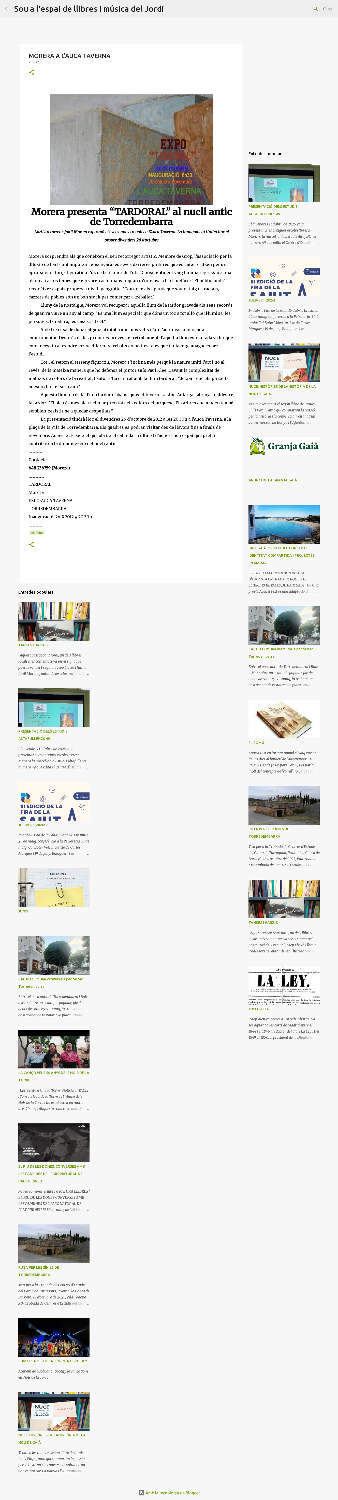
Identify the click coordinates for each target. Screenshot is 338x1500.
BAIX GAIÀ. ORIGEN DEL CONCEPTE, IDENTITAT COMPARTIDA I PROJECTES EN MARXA (281, 555)
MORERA (37, 532)
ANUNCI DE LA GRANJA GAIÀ (272, 480)
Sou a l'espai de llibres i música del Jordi (89, 8)
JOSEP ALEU (258, 1009)
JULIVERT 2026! (31, 825)
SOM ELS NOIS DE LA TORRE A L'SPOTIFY (52, 1361)
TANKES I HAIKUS (33, 645)
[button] (31, 72)
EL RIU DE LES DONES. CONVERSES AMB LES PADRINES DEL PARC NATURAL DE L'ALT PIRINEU (51, 1173)
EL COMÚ (256, 743)
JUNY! (23, 911)
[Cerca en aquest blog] (307, 9)
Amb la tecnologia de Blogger (169, 1493)
